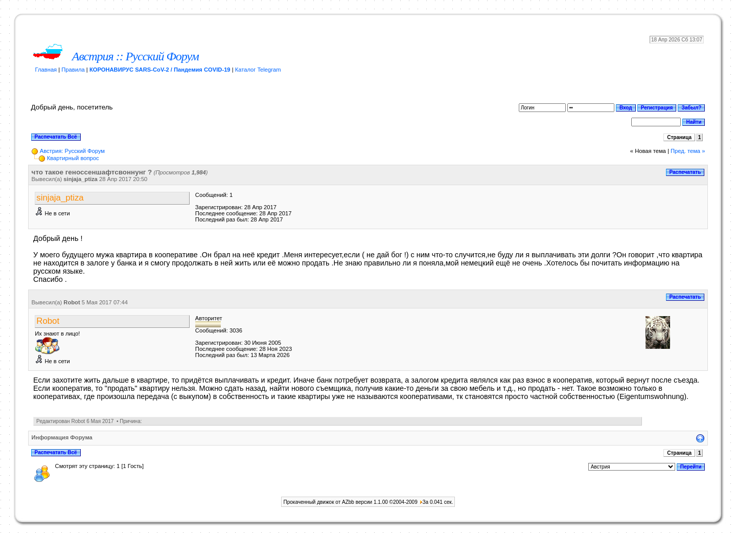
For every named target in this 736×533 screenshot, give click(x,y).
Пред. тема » (688, 151)
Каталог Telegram (258, 69)
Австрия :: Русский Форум (135, 56)
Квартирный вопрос (73, 158)
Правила (72, 69)
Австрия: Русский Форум (72, 151)
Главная (46, 69)
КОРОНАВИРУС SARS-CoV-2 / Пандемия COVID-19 (160, 69)
